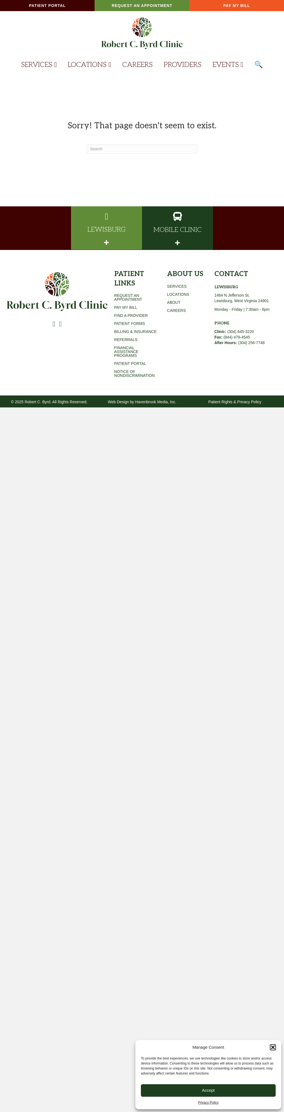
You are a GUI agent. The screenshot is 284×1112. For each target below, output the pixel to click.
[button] (273, 1047)
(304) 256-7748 (251, 342)
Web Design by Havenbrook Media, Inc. (142, 402)
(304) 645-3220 (234, 331)
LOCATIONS (89, 65)
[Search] (142, 149)
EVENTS (227, 65)
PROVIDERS (182, 65)
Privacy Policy (208, 1103)
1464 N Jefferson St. (232, 295)
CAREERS (137, 65)
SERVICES (39, 65)
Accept (208, 1090)
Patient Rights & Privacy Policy (234, 402)
